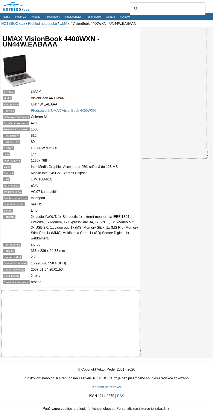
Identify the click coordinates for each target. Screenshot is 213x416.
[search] (167, 8)
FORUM (125, 16)
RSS (120, 396)
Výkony (35, 16)
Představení (53, 16)
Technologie (93, 16)
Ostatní (110, 16)
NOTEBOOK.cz (13, 23)
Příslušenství (73, 16)
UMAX (65, 23)
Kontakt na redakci (106, 387)
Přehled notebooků (42, 23)
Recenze (20, 16)
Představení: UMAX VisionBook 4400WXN (63, 110)
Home (6, 16)
